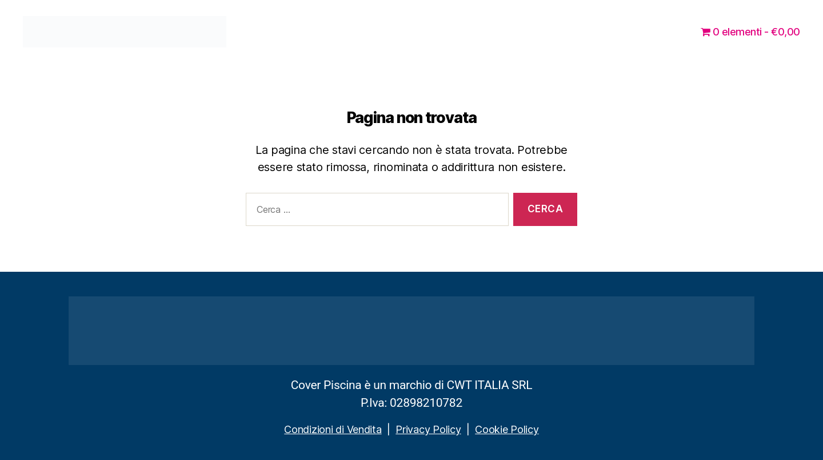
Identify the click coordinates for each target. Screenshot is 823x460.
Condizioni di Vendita (332, 429)
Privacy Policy (428, 429)
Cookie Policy (507, 429)
